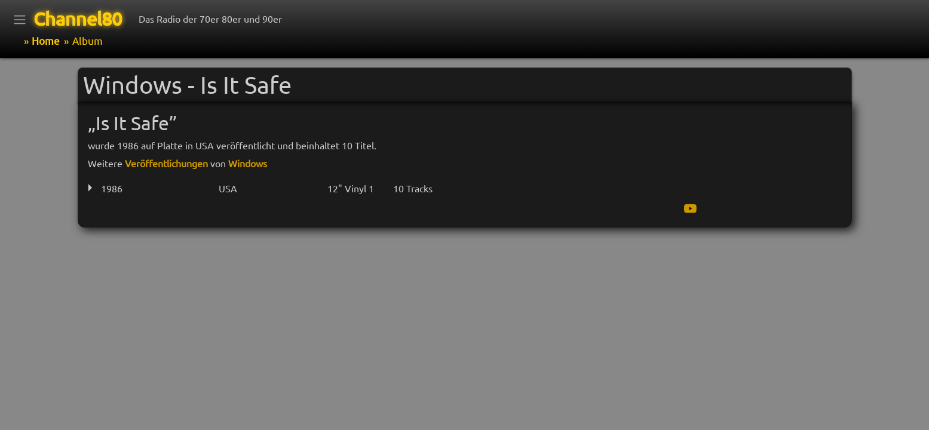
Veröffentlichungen (166, 163)
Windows (247, 163)
